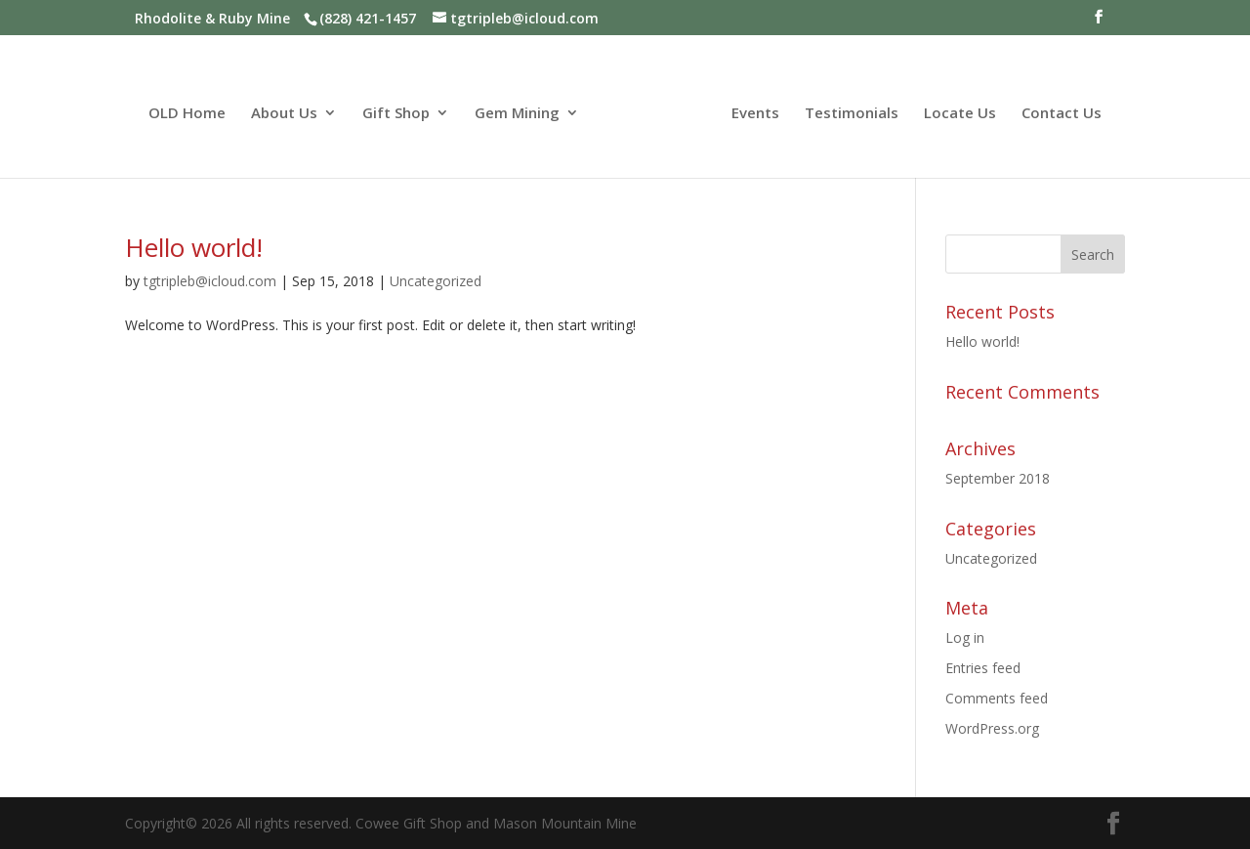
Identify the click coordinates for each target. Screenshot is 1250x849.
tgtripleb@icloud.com (210, 281)
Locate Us (960, 114)
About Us (284, 114)
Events (755, 114)
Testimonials (851, 114)
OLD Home (187, 114)
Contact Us (1061, 114)
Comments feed (996, 698)
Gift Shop (396, 114)
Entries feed (983, 667)
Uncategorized (435, 281)
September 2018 (997, 478)
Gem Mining (517, 114)
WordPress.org (992, 728)
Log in (964, 637)
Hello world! (194, 247)
